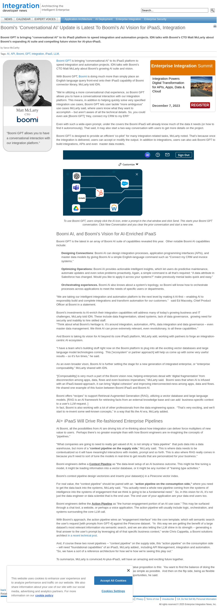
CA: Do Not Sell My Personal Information (196, 599)
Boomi (83, 76)
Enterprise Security (155, 19)
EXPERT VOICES (45, 19)
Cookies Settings (113, 591)
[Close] (128, 570)
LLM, (57, 53)
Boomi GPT (63, 60)
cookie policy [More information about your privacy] (44, 595)
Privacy (140, 599)
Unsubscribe (168, 599)
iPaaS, (49, 53)
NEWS (8, 19)
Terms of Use (152, 599)
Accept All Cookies (113, 580)
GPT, (28, 53)
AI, (8, 53)
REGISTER (200, 105)
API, (13, 53)
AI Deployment (104, 19)
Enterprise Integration (128, 19)
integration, (38, 53)
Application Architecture (78, 19)
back (3, 590)
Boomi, (20, 53)
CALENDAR (23, 19)
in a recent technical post (82, 535)
